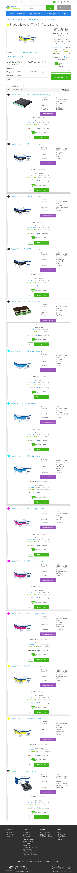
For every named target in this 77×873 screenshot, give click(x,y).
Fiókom (59, 832)
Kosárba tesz (61, 77)
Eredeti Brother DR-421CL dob (23, 771)
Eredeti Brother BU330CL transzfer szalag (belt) (30, 94)
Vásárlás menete (29, 838)
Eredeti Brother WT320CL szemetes (25, 301)
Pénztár (59, 840)
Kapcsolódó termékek (15, 56)
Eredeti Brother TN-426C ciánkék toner (27, 456)
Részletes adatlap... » (48, 114)
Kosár (59, 838)
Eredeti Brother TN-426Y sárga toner (26, 718)
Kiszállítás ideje (45, 832)
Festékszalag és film (52, 14)
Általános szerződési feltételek (27, 834)
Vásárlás (10, 2)
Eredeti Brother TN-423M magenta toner (27, 561)
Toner (11, 14)
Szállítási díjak (45, 834)
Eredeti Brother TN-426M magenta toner (27, 613)
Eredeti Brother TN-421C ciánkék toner (27, 351)
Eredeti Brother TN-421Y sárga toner (40, 19)
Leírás (18, 52)
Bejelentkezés (61, 836)
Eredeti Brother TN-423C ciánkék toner (27, 403)
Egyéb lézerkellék (35, 14)
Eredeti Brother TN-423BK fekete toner (27, 196)
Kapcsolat (28, 2)
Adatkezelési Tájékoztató (27, 844)
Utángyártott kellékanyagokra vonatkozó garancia (30, 853)
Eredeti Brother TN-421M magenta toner (27, 508)
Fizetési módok (28, 840)
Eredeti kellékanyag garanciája (30, 848)
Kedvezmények (28, 842)
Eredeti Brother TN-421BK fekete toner (27, 144)
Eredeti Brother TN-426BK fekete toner (27, 249)
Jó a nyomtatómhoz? (30, 52)
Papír (64, 14)
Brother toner (21, 19)
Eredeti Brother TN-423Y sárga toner (26, 666)
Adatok (10, 52)
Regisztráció (61, 834)
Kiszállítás (19, 2)
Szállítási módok (46, 836)
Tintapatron (21, 14)
